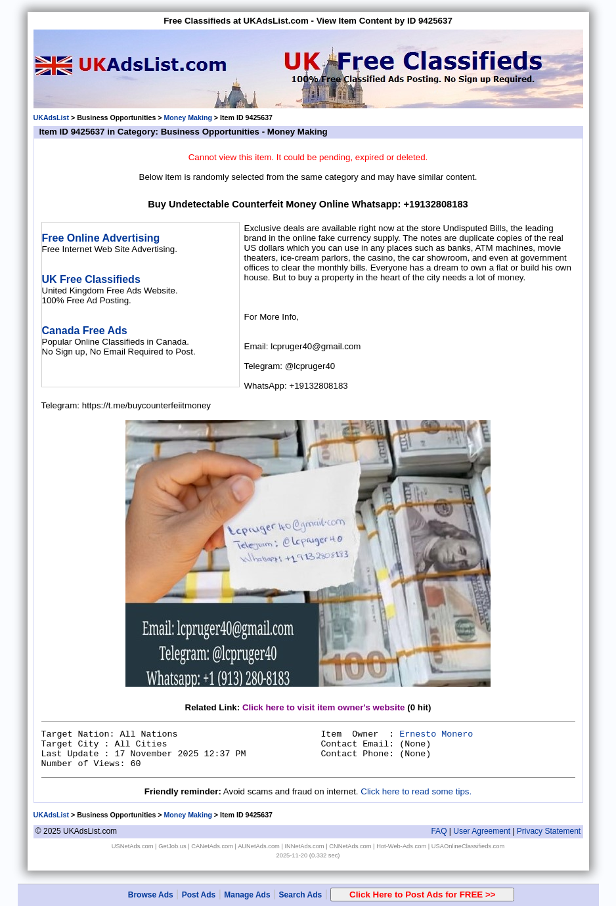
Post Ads (199, 894)
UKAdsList (51, 117)
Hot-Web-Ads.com (401, 846)
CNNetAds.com (350, 846)
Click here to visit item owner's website (323, 707)
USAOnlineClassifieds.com (467, 846)
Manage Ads (247, 894)
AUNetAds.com (259, 846)
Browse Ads (150, 894)
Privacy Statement (549, 831)
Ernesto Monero (436, 734)
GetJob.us (172, 846)
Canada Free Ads (84, 330)
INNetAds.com (304, 846)
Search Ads (300, 894)
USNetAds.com (133, 846)
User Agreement (481, 831)
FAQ (439, 831)
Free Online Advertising (101, 238)
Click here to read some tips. (416, 791)
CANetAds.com (212, 846)
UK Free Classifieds (91, 279)
